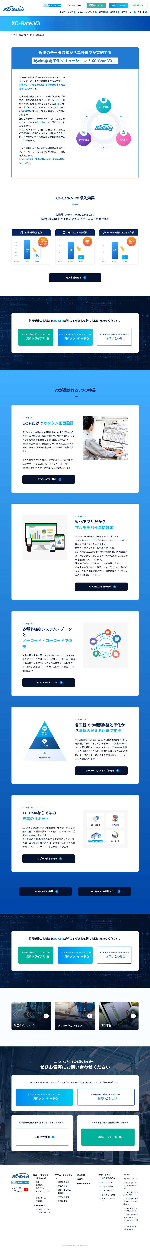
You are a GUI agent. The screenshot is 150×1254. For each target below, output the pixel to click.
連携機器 (39, 1201)
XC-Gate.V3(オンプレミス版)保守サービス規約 (130, 1185)
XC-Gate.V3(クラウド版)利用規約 (130, 1193)
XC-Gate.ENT (41, 1205)
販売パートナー (83, 1183)
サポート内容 (104, 1175)
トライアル (96, 5)
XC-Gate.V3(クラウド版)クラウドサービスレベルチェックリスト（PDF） (131, 1219)
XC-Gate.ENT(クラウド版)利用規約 (130, 1228)
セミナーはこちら (74, 5)
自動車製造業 (63, 1182)
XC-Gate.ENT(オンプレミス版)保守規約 (130, 1209)
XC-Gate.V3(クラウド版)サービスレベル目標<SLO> (130, 1201)
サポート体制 (107, 1186)
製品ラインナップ (25, 35)
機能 (37, 1182)
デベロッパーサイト (108, 1200)
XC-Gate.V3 (41, 1178)
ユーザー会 (106, 1190)
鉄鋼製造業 (62, 1201)
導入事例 (81, 1175)
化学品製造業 (63, 1197)
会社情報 (126, 1175)
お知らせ (81, 1179)
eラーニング (107, 1182)
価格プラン (40, 1188)
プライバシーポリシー (131, 1179)
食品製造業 (62, 1186)
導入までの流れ (108, 1178)
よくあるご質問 (108, 1195)
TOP (13, 35)
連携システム (41, 1198)
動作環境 (39, 1185)
